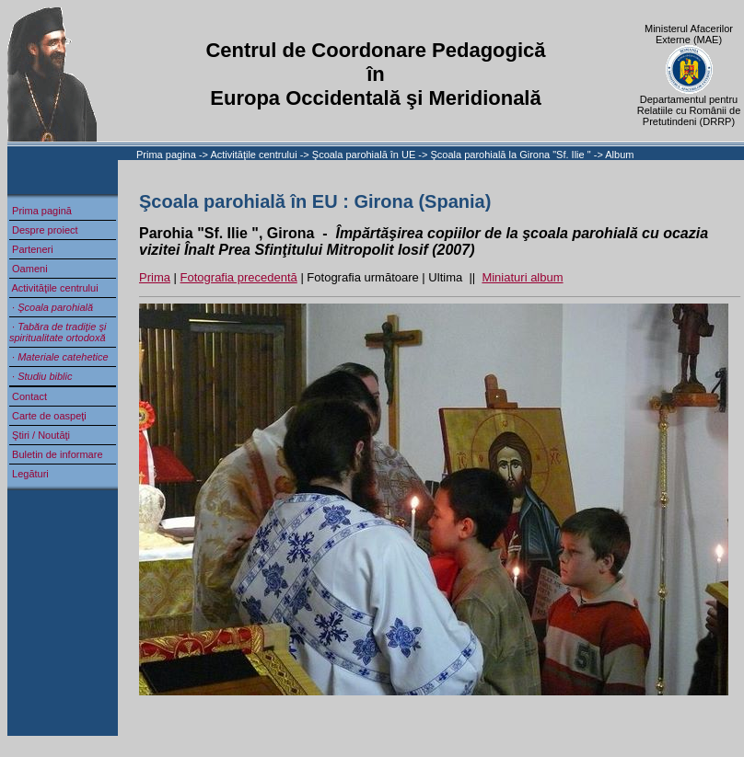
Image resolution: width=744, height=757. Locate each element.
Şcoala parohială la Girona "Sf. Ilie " (511, 154)
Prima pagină (40, 210)
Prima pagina (166, 154)
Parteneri (31, 249)
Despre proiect (43, 229)
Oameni (28, 268)
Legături (29, 473)
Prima (154, 277)
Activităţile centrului (254, 154)
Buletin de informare (56, 454)
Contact (28, 396)
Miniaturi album (522, 277)
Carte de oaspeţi (48, 415)
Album (619, 154)
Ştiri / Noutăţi (39, 435)
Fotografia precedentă (238, 277)
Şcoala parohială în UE (364, 154)
